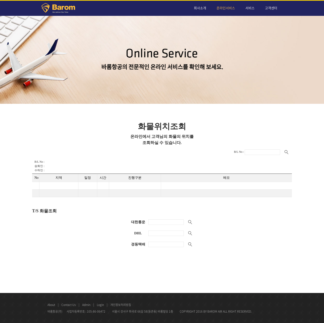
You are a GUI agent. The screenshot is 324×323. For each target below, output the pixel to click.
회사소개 (200, 7)
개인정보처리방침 (120, 305)
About (51, 305)
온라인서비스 (226, 7)
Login (100, 305)
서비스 (250, 7)
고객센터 (271, 7)
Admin (86, 305)
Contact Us (68, 305)
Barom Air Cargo (61, 9)
